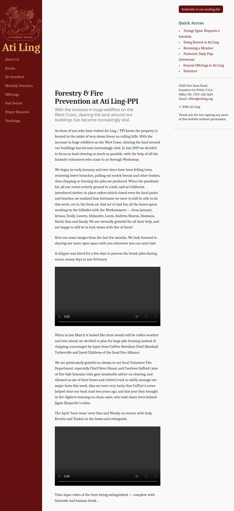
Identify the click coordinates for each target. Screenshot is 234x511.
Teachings (12, 121)
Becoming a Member (198, 48)
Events (10, 68)
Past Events (13, 103)
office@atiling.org (200, 99)
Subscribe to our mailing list (201, 9)
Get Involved (14, 77)
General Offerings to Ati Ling (203, 65)
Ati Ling (21, 47)
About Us (12, 59)
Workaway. (131, 159)
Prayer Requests (17, 112)
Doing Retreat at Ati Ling (201, 42)
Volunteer (190, 71)
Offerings (12, 94)
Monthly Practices (19, 86)
